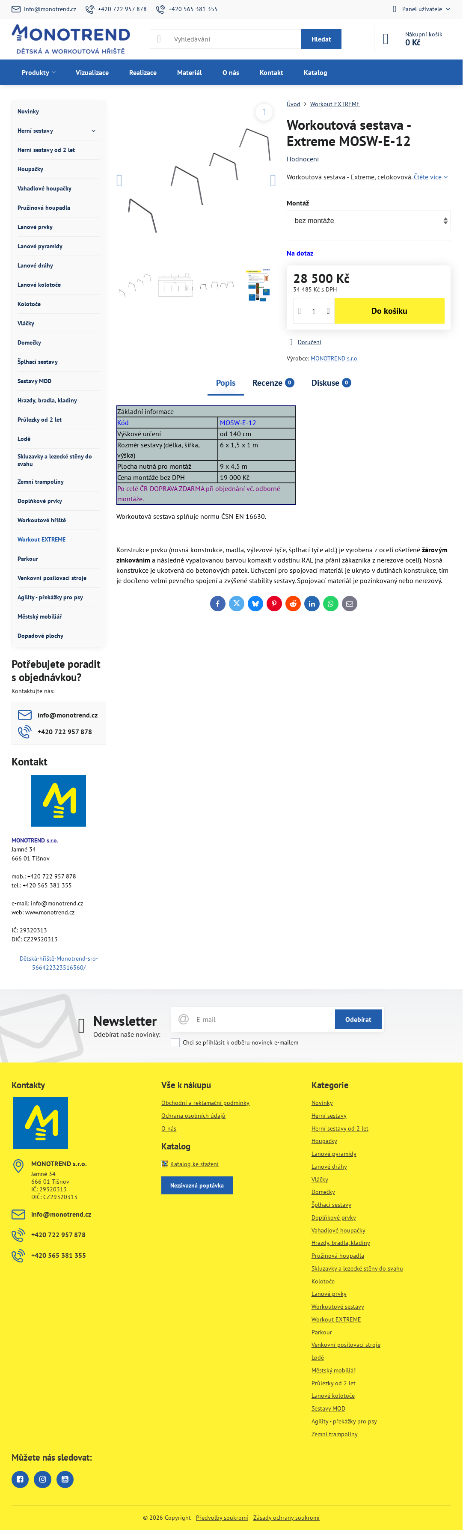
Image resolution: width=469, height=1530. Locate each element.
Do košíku (389, 310)
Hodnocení (303, 159)
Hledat (321, 39)
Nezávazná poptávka (197, 1185)
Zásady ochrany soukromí (286, 1517)
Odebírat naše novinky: (126, 1034)
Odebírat (358, 1019)
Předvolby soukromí (222, 1517)
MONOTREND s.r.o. (335, 358)
